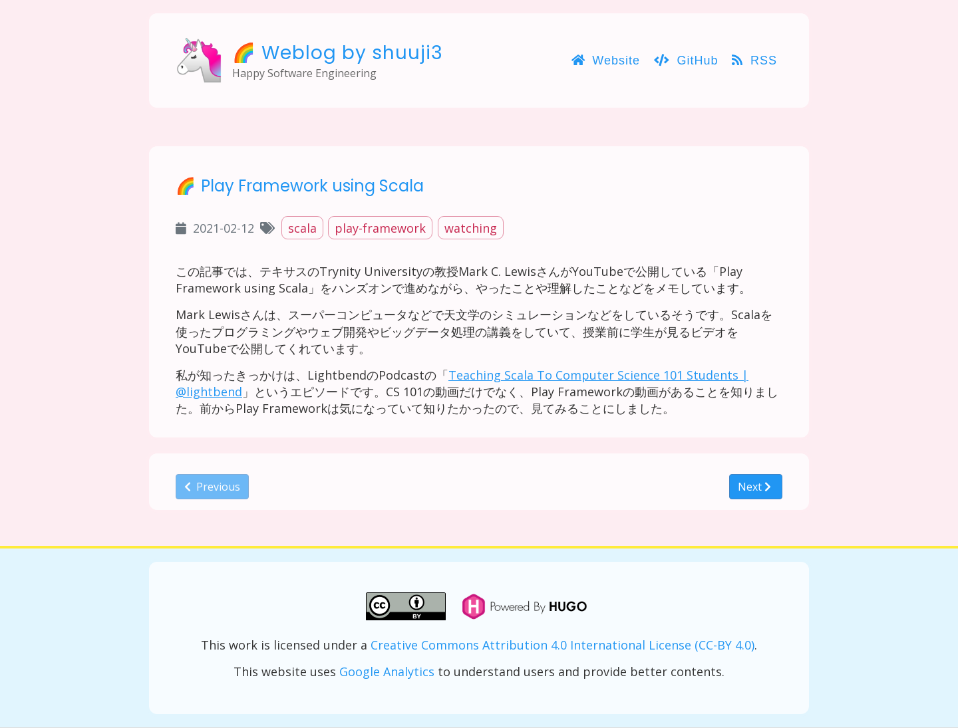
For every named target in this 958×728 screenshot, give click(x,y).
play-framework (380, 228)
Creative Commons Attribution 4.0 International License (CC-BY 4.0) (562, 645)
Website (605, 60)
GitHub (686, 60)
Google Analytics (386, 671)
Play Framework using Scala (312, 186)
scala (302, 228)
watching (470, 228)
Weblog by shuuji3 (352, 53)
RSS (754, 60)
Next (754, 486)
